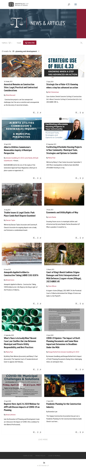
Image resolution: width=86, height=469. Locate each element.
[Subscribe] (29, 43)
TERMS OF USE (27, 456)
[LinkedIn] (44, 463)
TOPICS (7, 43)
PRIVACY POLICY (40, 456)
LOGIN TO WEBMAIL (54, 456)
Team (19, 43)
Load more (43, 439)
